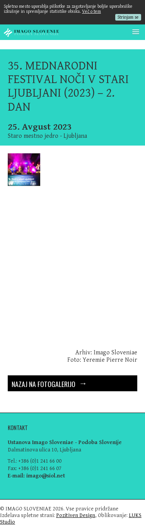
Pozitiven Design (75, 515)
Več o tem (91, 11)
